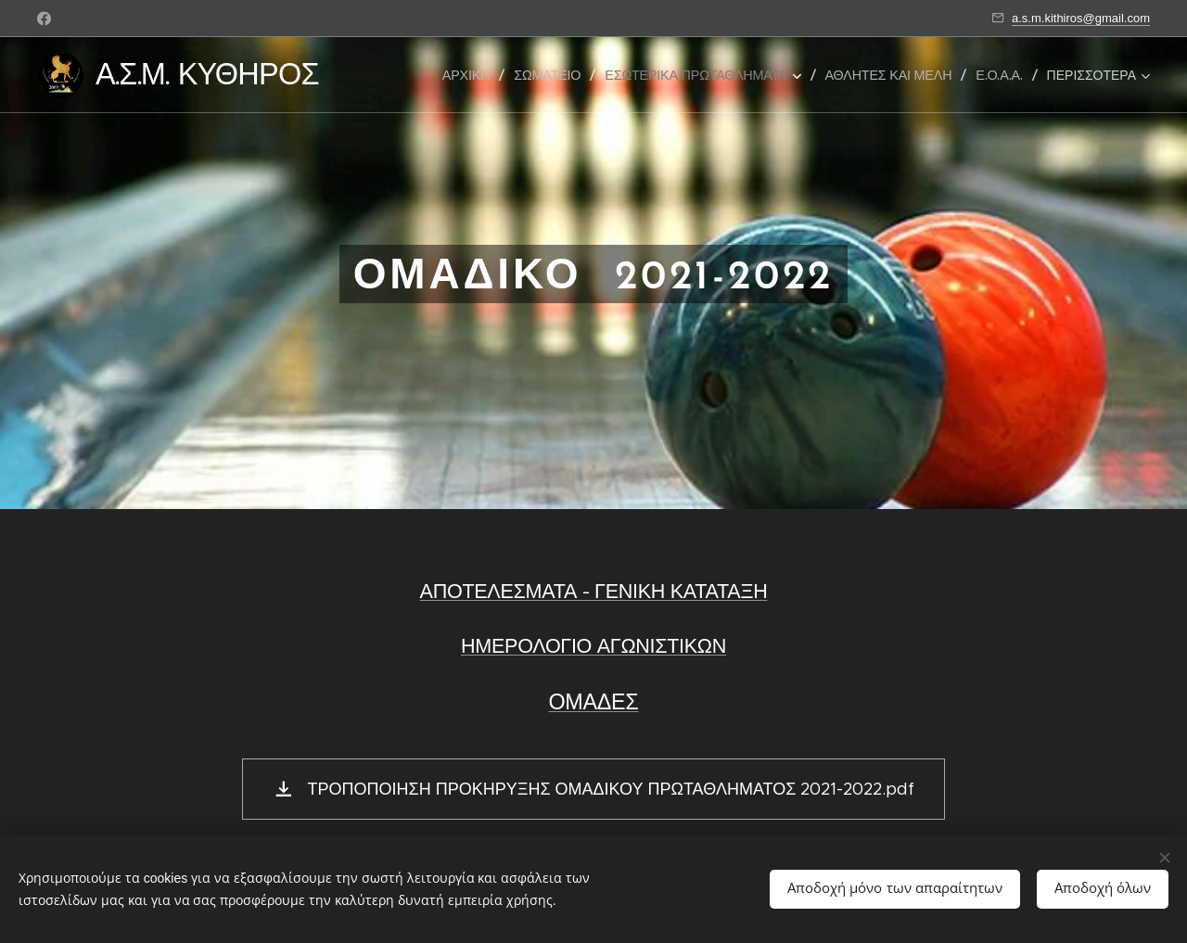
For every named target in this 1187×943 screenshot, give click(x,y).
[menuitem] (471, 75)
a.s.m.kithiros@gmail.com (1081, 18)
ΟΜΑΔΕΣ (593, 701)
